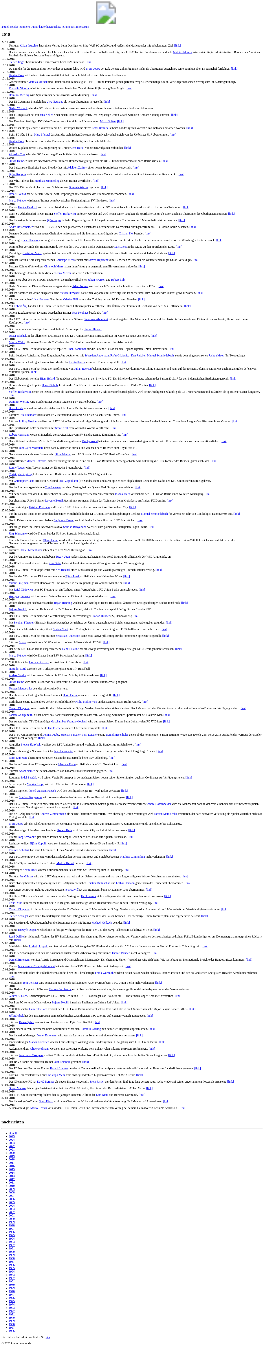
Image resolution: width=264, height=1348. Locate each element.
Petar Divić (71, 889)
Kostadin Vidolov (19, 88)
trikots (57, 26)
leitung (66, 26)
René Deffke (16, 936)
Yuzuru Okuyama (19, 708)
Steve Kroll (62, 428)
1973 (12, 1307)
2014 (12, 1172)
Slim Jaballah (63, 454)
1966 (12, 1330)
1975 (12, 1301)
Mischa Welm (17, 342)
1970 (12, 1317)
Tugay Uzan (63, 556)
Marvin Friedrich (39, 1042)
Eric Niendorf (28, 414)
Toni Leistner (53, 487)
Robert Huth (64, 830)
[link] (177, 45)
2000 (12, 1218)
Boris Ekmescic (18, 757)
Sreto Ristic (97, 1081)
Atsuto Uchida (38, 1108)
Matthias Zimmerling (46, 180)
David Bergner (45, 1081)
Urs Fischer (55, 728)
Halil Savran (88, 896)
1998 (12, 1225)
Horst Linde (16, 408)
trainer (34, 26)
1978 (12, 1291)
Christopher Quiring (20, 474)
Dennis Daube (70, 648)
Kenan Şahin (26, 1022)
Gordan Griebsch (39, 662)
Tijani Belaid (47, 378)
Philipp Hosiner (28, 421)
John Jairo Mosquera (31, 447)
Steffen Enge (16, 62)
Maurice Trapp (67, 764)
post (73, 26)
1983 (12, 1274)
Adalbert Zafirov (77, 167)
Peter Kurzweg (31, 240)
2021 (12, 1149)
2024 (12, 1139)
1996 (12, 1232)
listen (49, 26)
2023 (12, 1142)
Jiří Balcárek (16, 1015)
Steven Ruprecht (98, 259)
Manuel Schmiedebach (160, 355)
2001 (12, 1215)
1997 (12, 1228)
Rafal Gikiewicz (23, 589)
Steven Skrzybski (70, 292)
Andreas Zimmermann (53, 813)
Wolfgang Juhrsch (19, 596)
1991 (12, 1248)
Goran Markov (17, 1088)
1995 (12, 1235)
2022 (12, 1146)
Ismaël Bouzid (17, 193)
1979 (12, 1288)
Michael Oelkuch (102, 922)
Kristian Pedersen (39, 507)
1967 (12, 1327)
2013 (12, 1175)
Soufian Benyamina (75, 526)
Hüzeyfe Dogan (27, 929)
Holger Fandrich (27, 207)
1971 (12, 1314)
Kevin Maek (30, 869)
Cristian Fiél (126, 233)
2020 (12, 1152)
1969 (12, 1321)
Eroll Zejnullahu (68, 480)
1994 (12, 1238)
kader (42, 26)
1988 (12, 1258)
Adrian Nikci (60, 629)
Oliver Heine (16, 160)
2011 (11, 1182)
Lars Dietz (120, 246)
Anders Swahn (17, 675)
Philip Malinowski (86, 701)
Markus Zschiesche (60, 989)
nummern (24, 26)
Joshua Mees (216, 355)
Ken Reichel (138, 355)
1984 (12, 1271)
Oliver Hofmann (39, 1048)
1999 (12, 1222)
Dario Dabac (70, 695)
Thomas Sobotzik (19, 850)
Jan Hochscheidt (63, 751)
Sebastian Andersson (97, 355)
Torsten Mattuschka (20, 688)
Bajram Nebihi (17, 609)
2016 (12, 1166)
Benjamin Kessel (64, 520)
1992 (12, 1245)
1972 (12, 1311)
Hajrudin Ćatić (17, 668)
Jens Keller (46, 114)
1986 (12, 1264)
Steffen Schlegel (18, 916)
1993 (12, 1241)
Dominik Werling (19, 95)
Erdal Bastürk (100, 128)
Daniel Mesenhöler (31, 550)
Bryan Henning (63, 602)
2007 (12, 1195)
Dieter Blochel (17, 335)
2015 (12, 1169)
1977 (12, 1294)
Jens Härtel (78, 147)
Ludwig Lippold (38, 946)
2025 (12, 1136)
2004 (12, 1205)
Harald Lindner (59, 1068)
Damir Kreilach (38, 1009)
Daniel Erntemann (19, 959)
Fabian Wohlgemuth (21, 714)
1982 (12, 1278)
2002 (12, 1212)
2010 (12, 1185)
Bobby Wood (90, 441)
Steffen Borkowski (65, 213)
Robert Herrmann (19, 434)
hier (48, 1337)
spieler (14, 26)
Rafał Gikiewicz (119, 355)
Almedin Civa (17, 154)
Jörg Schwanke (18, 533)
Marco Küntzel (17, 200)
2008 (12, 1192)
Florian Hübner (92, 329)
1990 (12, 1251)
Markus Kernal (65, 863)
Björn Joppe (93, 68)
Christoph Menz (32, 253)
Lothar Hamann (125, 883)
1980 (12, 1284)
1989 (12, 1255)
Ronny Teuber (17, 467)
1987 (12, 1261)
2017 (12, 1162)
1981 (12, 1281)
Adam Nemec (80, 286)
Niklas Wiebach (18, 108)
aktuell (5, 26)
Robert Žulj (118, 279)
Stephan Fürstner (24, 622)
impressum (82, 26)
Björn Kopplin (17, 174)
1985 (12, 1268)
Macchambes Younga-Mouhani (69, 721)
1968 (12, 1324)
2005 (12, 1202)
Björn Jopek (72, 576)
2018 (12, 1159)
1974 (12, 1304)
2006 (12, 1199)
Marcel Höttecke (36, 461)
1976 (12, 1297)
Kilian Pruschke (29, 45)
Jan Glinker (26, 876)
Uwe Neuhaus (55, 101)
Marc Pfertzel (42, 134)
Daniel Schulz (50, 385)
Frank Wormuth (104, 972)
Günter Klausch (18, 995)
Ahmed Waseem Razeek (41, 790)
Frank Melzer (63, 273)
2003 (12, 1208)
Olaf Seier (55, 563)
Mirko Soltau (108, 121)
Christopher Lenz (24, 480)
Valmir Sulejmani (19, 583)
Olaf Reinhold (62, 1061)
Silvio (22, 642)
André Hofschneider (21, 226)
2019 (12, 1156)
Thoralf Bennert (121, 953)
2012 (12, 1179)
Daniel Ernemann (47, 1035)
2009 (12, 1189)
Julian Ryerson (96, 279)
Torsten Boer (16, 75)
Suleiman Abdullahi (96, 319)
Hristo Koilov (77, 362)
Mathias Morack (182, 52)
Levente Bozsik (54, 500)
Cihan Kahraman (77, 348)
